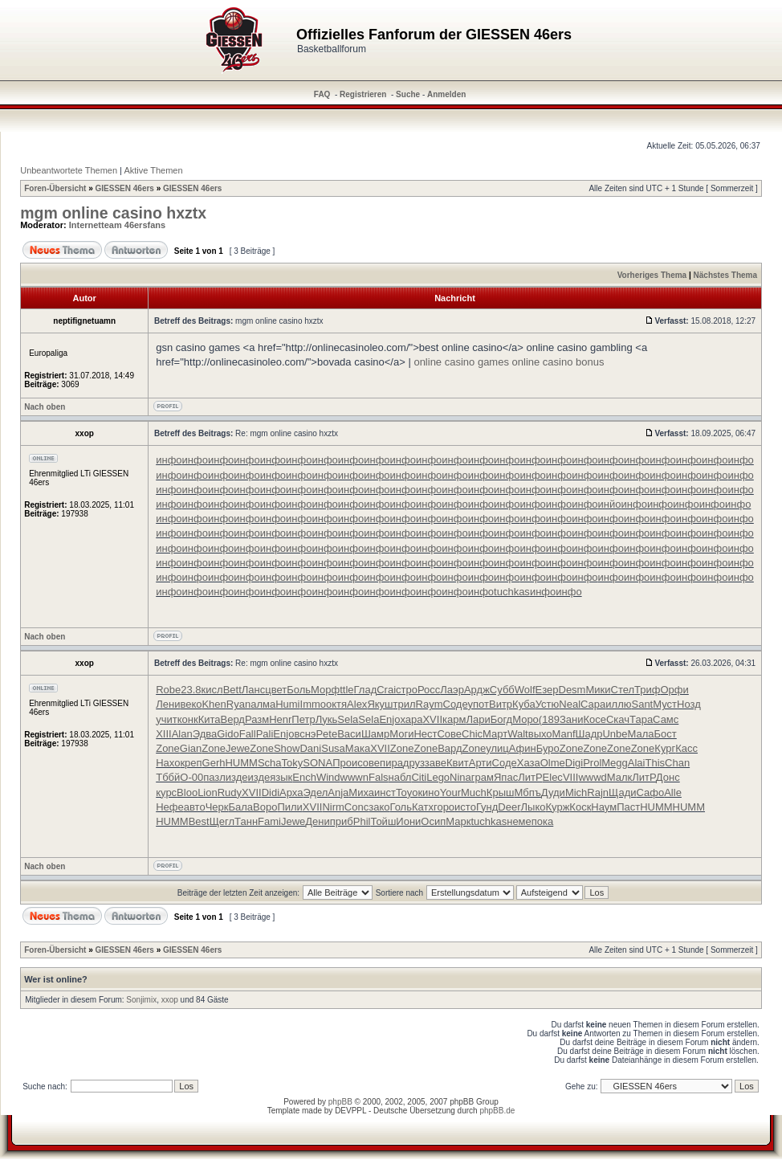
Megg (614, 763)
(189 (549, 719)
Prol (592, 763)
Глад (365, 690)
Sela (347, 719)
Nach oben (44, 406)
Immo (313, 704)
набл (400, 777)
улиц (497, 748)
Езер (547, 690)
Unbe (614, 734)
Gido (227, 734)
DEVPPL (350, 1110)
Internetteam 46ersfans (117, 225)
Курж (558, 807)
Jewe (238, 748)
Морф (325, 690)
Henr (280, 719)
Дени (317, 821)
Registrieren (363, 94)
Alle (673, 792)
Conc (356, 807)
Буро (548, 748)
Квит (457, 763)
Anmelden (446, 94)
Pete (326, 734)
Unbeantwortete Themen (68, 170)
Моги (401, 734)
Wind (328, 777)
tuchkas (512, 592)
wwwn (354, 777)
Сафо (651, 792)
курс (166, 792)
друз (414, 763)
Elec (553, 777)
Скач (617, 719)
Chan (677, 763)
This (656, 763)
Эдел (315, 792)
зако (379, 807)
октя (336, 704)
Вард (450, 748)
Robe (168, 690)
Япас (506, 777)
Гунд (487, 807)
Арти (480, 763)
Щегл (222, 821)
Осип (433, 821)
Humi (287, 704)
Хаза (528, 763)
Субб (502, 690)
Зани (572, 719)
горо (444, 807)
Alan (182, 734)
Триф (647, 690)
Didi (270, 792)
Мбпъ (527, 792)
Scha (270, 763)
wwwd (592, 777)
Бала (240, 807)
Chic (472, 734)
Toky (292, 763)
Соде (455, 704)
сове (368, 763)
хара (411, 719)
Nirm (333, 807)
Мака (357, 748)
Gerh (214, 763)
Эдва (205, 734)
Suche (408, 94)
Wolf (525, 690)
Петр (303, 719)
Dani (310, 748)
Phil (362, 821)
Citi (418, 777)
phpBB (340, 1101)
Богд (502, 719)
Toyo (406, 792)
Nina (460, 777)
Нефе (170, 807)
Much (474, 792)
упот (478, 704)
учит (166, 719)
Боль (299, 690)
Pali (265, 734)
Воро (265, 807)
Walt (517, 734)
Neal (569, 704)
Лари (478, 719)
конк (187, 719)
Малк (619, 777)
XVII (432, 719)
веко (191, 704)
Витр (500, 704)
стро (406, 690)
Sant (642, 704)
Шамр (375, 734)
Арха (291, 792)
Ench (304, 777)
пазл (214, 777)
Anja (338, 792)
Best (199, 821)
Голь (400, 807)
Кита (209, 719)
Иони (408, 821)
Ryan (238, 704)
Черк (217, 807)
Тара (641, 719)
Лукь (327, 719)
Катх (423, 807)
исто (465, 807)
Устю (548, 704)
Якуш (380, 704)
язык (281, 777)
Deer (509, 807)
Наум (604, 807)
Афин (522, 748)
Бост (665, 734)
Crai (386, 690)
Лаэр (452, 690)
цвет (276, 690)
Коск (580, 807)
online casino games (461, 362)
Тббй (168, 777)
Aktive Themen (153, 170)
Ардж (477, 690)
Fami (269, 821)
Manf (564, 734)
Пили (289, 807)
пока (542, 821)
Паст (628, 807)
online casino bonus (558, 362)
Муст (665, 704)
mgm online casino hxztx (113, 213)
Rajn (598, 792)
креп (191, 763)
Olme (552, 763)
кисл (212, 690)
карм (454, 719)
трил (404, 704)
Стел (623, 690)
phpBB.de (497, 1110)
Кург (664, 748)
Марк (458, 821)
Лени (168, 704)
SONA (317, 763)
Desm (572, 690)
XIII (164, 734)
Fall (247, 734)
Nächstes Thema (725, 275)
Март (495, 734)
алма (262, 704)
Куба (524, 704)
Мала (641, 734)
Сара (592, 704)
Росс (428, 690)
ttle (346, 690)
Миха (361, 792)
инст (385, 792)
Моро (525, 719)
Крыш (501, 792)
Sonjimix (141, 999)
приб (341, 821)
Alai (637, 763)
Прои (344, 763)
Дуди (553, 792)
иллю (618, 704)
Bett (232, 690)
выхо (540, 734)
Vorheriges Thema (652, 275)
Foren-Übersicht (55, 188)
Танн (246, 821)
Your (450, 792)
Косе (594, 719)
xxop (169, 999)
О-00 (191, 777)
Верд (233, 719)
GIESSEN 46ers (125, 188)
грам (482, 777)
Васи (349, 734)
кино (428, 792)
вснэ (305, 734)
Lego (438, 777)
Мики (597, 690)
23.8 (191, 690)
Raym (429, 704)
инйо (609, 504)
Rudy (230, 792)
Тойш (383, 821)
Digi (574, 763)
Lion (208, 792)
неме (519, 821)
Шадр (589, 734)
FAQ (322, 94)
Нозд (689, 704)
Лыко (533, 807)
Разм (257, 719)
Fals (379, 777)
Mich (576, 792)
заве (435, 763)
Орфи (675, 690)
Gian (191, 748)
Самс (665, 719)
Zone (168, 748)
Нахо (168, 763)
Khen (214, 704)
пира (391, 763)
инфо (168, 460)
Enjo (389, 719)
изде (237, 777)
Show (287, 748)
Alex (357, 704)
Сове (449, 734)
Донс (668, 777)
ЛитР (530, 777)
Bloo (187, 792)
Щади (622, 792)
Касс (686, 748)
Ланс (253, 690)
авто (195, 807)
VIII (571, 777)
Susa (333, 748)
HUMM (241, 763)
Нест (425, 734)
